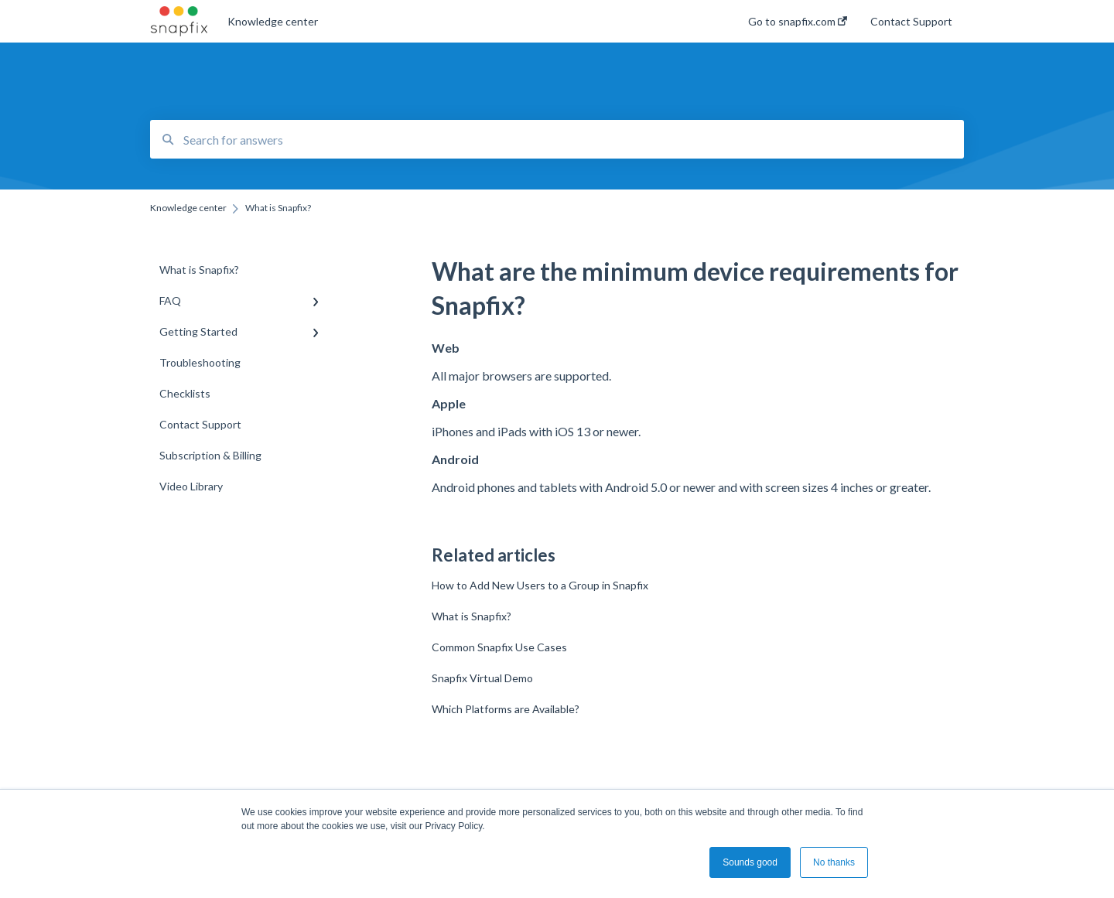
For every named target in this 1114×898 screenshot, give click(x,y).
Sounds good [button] (750, 862)
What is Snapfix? (471, 616)
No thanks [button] (834, 862)
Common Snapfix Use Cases (499, 647)
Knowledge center (272, 21)
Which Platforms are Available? (505, 708)
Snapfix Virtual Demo (482, 678)
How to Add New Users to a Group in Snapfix (540, 585)
